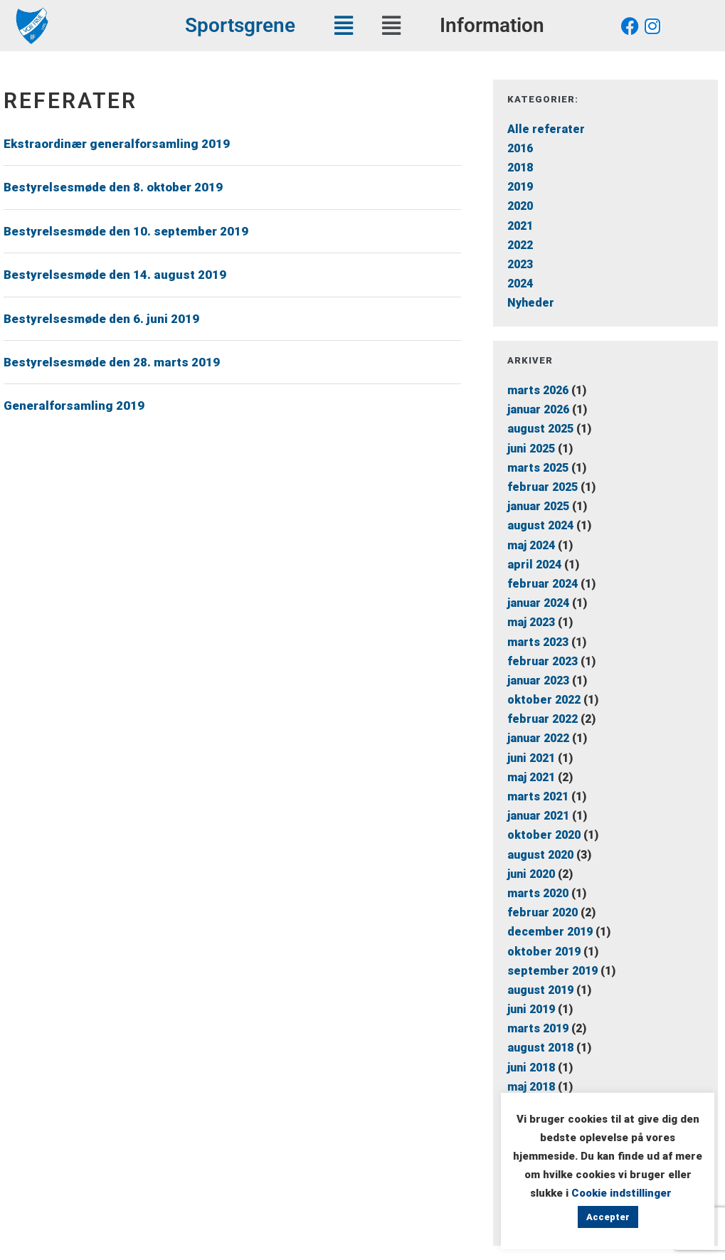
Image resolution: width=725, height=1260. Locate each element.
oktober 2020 (544, 835)
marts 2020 (537, 893)
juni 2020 (531, 874)
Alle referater (546, 129)
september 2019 (552, 971)
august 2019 (540, 990)
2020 (520, 206)
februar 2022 (542, 719)
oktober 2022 (544, 699)
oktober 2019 (544, 951)
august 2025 (540, 428)
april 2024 (534, 564)
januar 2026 (538, 409)
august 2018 (540, 1047)
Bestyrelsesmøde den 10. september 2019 (126, 231)
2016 (520, 148)
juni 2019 (531, 1009)
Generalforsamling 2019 (74, 405)
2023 (520, 264)
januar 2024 (538, 603)
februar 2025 (542, 487)
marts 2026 (537, 390)
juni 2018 (531, 1067)
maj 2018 (531, 1087)
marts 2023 (537, 642)
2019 (520, 187)
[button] (343, 25)
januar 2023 (538, 680)
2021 (520, 226)
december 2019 (550, 931)
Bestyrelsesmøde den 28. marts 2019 (112, 362)
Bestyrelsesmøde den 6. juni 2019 (101, 319)
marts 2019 (537, 1028)
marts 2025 (537, 468)
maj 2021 (531, 777)
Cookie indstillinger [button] (621, 1193)
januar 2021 (538, 815)
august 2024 (540, 525)
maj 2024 (531, 545)
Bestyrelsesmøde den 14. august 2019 (115, 275)
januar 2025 (538, 506)
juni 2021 (531, 758)
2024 (520, 283)
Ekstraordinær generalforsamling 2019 (117, 144)
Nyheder (530, 302)
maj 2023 (531, 622)
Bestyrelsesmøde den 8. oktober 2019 (113, 187)
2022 (520, 245)
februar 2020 (542, 912)
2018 (520, 167)
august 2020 (540, 855)
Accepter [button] (608, 1217)
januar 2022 (538, 738)
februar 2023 (542, 661)
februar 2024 (542, 584)
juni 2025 (531, 448)
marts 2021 (537, 796)
